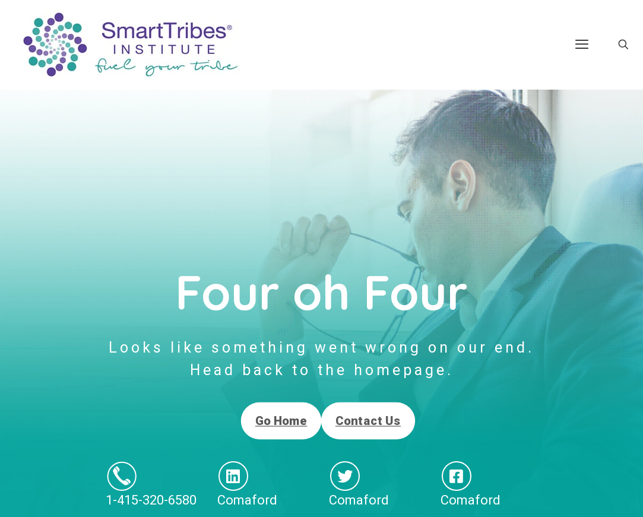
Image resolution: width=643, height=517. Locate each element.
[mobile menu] (582, 44)
